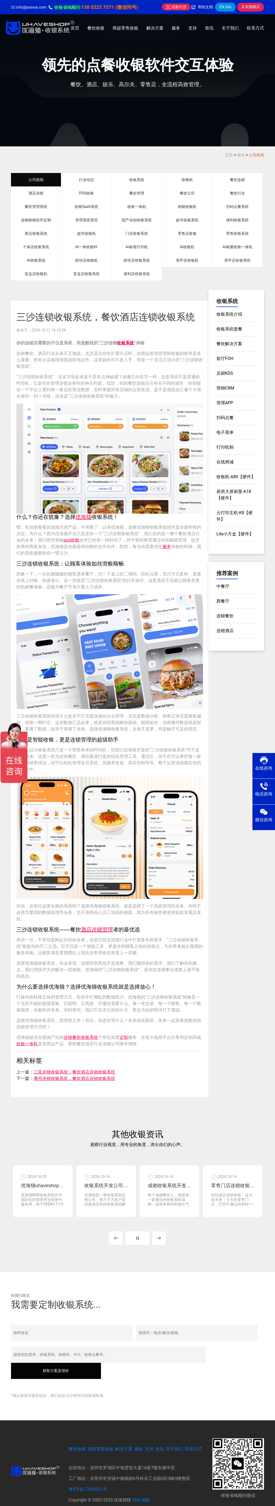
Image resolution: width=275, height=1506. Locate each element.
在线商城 (225, 461)
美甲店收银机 (187, 260)
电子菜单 (225, 432)
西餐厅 (222, 601)
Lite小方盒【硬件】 (235, 533)
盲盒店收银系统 (86, 274)
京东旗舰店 (250, 7)
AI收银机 (187, 247)
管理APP (224, 402)
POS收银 (86, 193)
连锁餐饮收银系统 (81, 1037)
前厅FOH (224, 358)
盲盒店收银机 (36, 274)
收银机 (187, 180)
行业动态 (86, 180)
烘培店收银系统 (137, 260)
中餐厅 (222, 586)
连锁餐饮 (225, 615)
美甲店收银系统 (237, 260)
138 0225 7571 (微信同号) (109, 7)
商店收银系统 (36, 233)
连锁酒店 (225, 630)
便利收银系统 (237, 220)
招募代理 (176, 7)
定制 (124, 1037)
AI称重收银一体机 (237, 247)
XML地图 (141, 1484)
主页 (229, 155)
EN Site (225, 7)
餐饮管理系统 (36, 206)
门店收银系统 (136, 233)
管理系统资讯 (86, 220)
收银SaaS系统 (86, 206)
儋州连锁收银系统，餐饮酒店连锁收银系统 (74, 1078)
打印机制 (225, 447)
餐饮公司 (187, 193)
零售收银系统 (237, 233)
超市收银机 (86, 233)
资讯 (209, 28)
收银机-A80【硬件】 (235, 476)
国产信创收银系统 (137, 220)
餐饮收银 (95, 28)
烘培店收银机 (86, 260)
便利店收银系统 (137, 274)
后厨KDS (224, 373)
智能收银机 (187, 206)
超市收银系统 (187, 220)
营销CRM (225, 388)
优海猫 (83, 517)
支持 (192, 28)
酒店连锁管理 (97, 929)
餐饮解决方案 (229, 343)
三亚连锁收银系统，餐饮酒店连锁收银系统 (74, 1072)
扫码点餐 (225, 417)
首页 (75, 28)
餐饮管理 (136, 193)
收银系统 (136, 180)
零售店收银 (187, 233)
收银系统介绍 (229, 314)
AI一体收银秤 (86, 247)
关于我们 (230, 28)
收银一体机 (136, 206)
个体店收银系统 (36, 247)
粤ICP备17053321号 (87, 1474)
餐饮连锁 (237, 180)
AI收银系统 (36, 260)
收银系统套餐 (229, 329)
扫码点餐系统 (237, 206)
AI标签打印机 (137, 247)
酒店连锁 (36, 193)
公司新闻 (256, 155)
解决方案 (155, 28)
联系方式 (255, 28)
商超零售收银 (125, 28)
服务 (176, 28)
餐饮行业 (237, 193)
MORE (137, 1239)
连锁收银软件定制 (36, 220)
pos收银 (71, 540)
